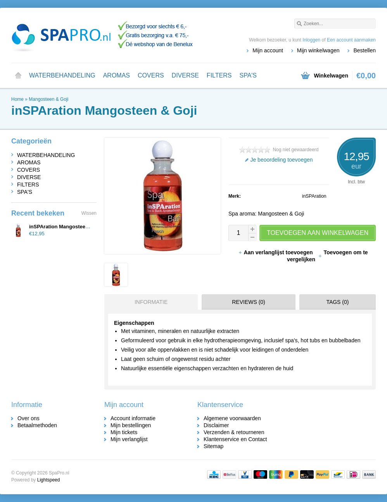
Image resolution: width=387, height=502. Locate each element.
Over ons (28, 418)
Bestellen (364, 50)
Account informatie (133, 418)
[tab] (149, 302)
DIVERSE (185, 75)
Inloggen (311, 40)
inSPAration (314, 196)
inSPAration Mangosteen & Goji (67, 226)
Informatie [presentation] (151, 302)
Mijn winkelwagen (318, 50)
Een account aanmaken (351, 40)
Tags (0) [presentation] (337, 302)
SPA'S (248, 75)
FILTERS (219, 75)
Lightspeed (48, 480)
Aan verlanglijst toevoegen (276, 252)
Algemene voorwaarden (232, 418)
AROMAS (116, 75)
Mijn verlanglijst (129, 439)
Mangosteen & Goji (48, 99)
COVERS (151, 75)
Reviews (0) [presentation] (248, 302)
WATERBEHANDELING (62, 75)
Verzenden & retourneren (234, 432)
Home (18, 75)
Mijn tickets (124, 432)
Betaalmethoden (37, 425)
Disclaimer (216, 425)
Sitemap (213, 446)
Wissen (89, 213)
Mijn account (267, 50)
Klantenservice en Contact (235, 439)
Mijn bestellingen (131, 425)
